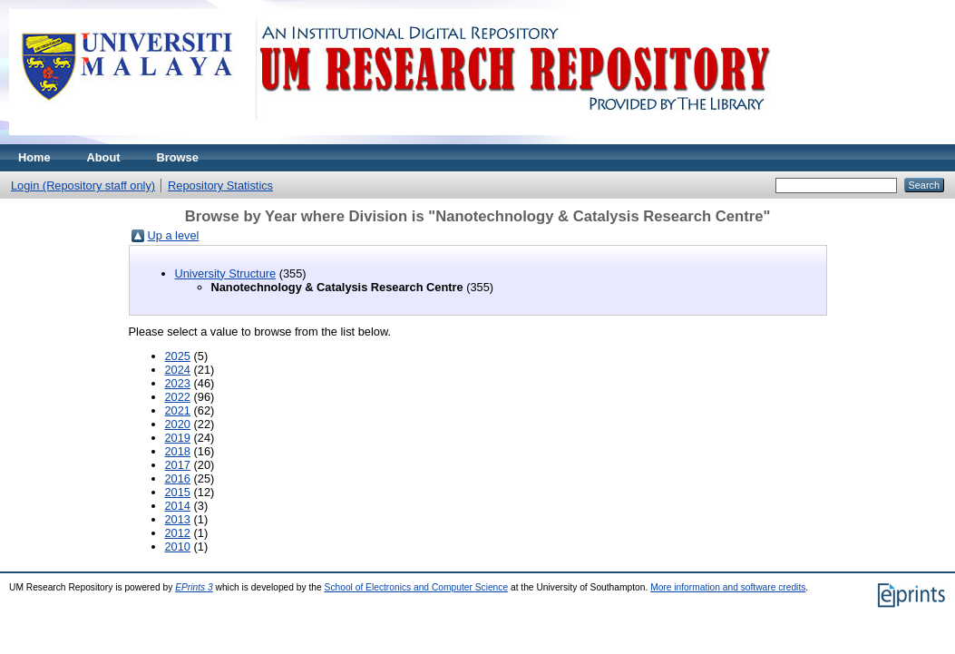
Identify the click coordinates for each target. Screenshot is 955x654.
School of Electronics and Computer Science (417, 587)
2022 (177, 397)
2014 (177, 505)
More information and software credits (727, 587)
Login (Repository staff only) (83, 185)
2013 (177, 519)
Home (34, 157)
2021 (177, 410)
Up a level (174, 235)
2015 (177, 492)
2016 (177, 478)
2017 (177, 465)
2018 (177, 451)
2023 (177, 383)
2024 (177, 369)
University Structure (226, 273)
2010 (177, 546)
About (104, 157)
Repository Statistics (220, 185)
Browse (178, 157)
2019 (177, 437)
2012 (177, 533)
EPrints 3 (194, 587)
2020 (177, 424)
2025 (177, 356)
